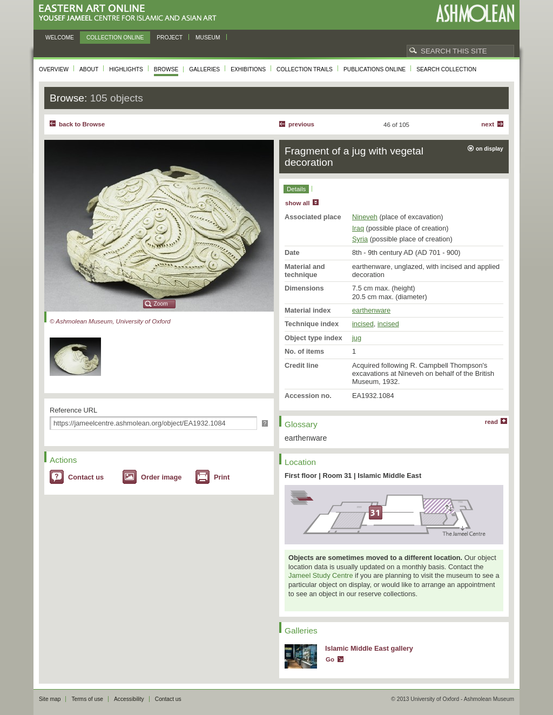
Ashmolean (475, 13)
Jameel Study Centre (320, 575)
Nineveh (364, 217)
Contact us (86, 477)
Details (296, 189)
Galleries (204, 69)
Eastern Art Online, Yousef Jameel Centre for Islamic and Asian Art (130, 13)
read (491, 422)
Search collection (446, 69)
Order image (161, 477)
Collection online (115, 38)
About (88, 69)
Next (487, 124)
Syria (360, 239)
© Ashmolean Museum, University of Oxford (110, 321)
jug (356, 338)
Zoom (161, 304)
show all (297, 203)
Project (170, 38)
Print (222, 477)
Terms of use (87, 699)
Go (330, 659)
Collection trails (304, 69)
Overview (54, 69)
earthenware (371, 310)
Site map (49, 699)
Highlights (126, 69)
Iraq (358, 228)
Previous (301, 124)
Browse (166, 69)
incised (363, 324)
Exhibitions (248, 69)
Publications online (374, 69)
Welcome (59, 38)
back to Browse (82, 124)
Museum (207, 38)
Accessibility (129, 699)
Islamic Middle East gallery (369, 648)
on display (489, 149)
